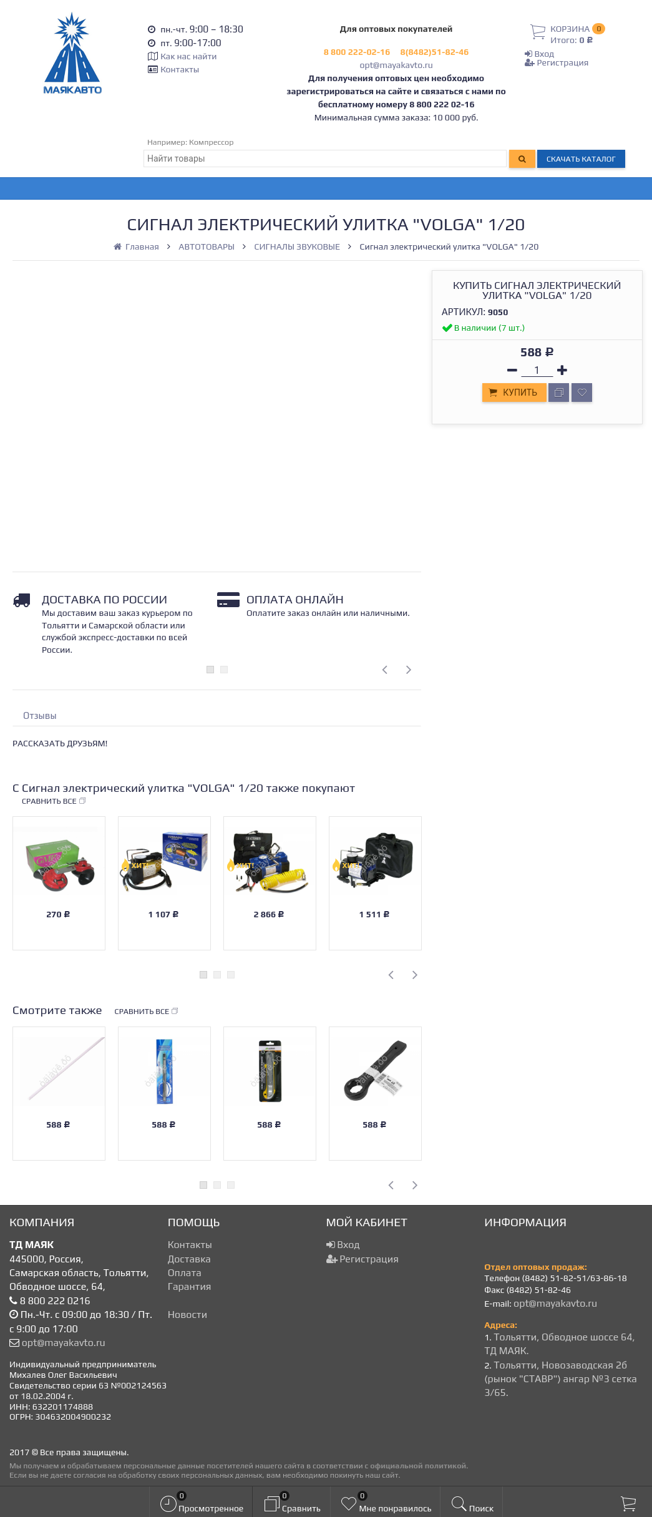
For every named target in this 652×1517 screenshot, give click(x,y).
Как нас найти (188, 56)
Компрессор (211, 142)
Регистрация (556, 62)
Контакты (179, 69)
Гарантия (190, 1286)
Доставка (189, 1259)
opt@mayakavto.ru (395, 65)
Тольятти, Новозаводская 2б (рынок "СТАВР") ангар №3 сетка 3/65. (560, 1379)
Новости (187, 1314)
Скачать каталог (581, 158)
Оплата (185, 1273)
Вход (539, 54)
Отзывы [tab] (40, 715)
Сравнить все (54, 801)
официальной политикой (418, 1465)
